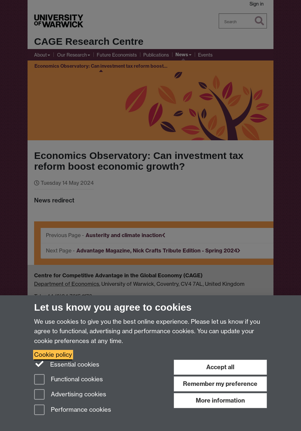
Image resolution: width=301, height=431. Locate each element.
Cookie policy (53, 354)
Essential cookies (66, 364)
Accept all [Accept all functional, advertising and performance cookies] (220, 367)
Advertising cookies (70, 395)
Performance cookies (72, 410)
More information (220, 400)
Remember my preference (220, 384)
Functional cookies (68, 380)
